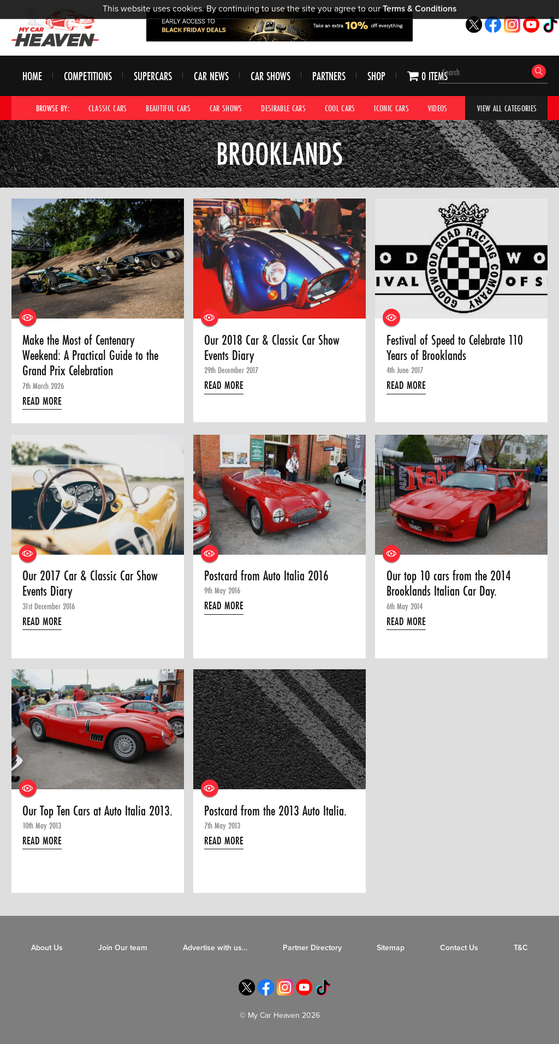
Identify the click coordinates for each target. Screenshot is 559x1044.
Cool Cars (340, 108)
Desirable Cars (283, 108)
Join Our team (122, 947)
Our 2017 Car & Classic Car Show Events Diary (90, 583)
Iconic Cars (391, 108)
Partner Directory (312, 947)
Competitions (88, 76)
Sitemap (391, 947)
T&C (521, 947)
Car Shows (270, 76)
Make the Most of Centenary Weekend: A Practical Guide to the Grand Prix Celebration (90, 356)
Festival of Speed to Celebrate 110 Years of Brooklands (454, 348)
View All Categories (507, 108)
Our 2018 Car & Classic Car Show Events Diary (272, 348)
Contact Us (459, 947)
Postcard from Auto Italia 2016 (266, 576)
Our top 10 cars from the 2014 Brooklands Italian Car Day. (448, 583)
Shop (376, 76)
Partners (329, 76)
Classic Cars (107, 108)
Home (32, 76)
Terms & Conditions (419, 9)
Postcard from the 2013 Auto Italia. (275, 811)
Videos (438, 108)
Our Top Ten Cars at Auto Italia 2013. (97, 811)
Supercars (153, 76)
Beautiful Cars (168, 108)
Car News (211, 76)
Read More (42, 401)
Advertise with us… (215, 947)
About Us (47, 947)
